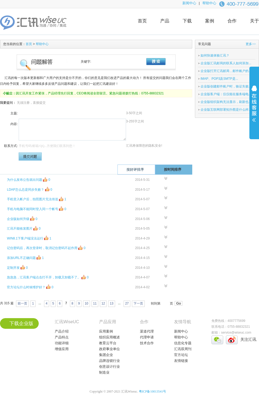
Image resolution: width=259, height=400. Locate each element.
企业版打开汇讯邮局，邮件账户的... (226, 71)
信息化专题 (182, 343)
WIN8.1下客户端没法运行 (29, 238)
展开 (254, 107)
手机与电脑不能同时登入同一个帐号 (36, 208)
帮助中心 (209, 3)
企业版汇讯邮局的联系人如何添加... (226, 63)
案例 (209, 20)
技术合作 (147, 343)
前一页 (22, 303)
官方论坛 (181, 355)
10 (86, 303)
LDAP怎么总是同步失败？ (29, 189)
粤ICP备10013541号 (152, 391)
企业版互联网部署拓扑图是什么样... (226, 109)
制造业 (104, 372)
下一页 (138, 303)
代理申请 (147, 337)
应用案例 (106, 331)
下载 (187, 20)
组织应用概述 (109, 337)
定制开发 (17, 267)
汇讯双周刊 (182, 349)
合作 (232, 20)
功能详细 (62, 343)
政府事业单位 (109, 349)
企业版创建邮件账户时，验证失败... (226, 86)
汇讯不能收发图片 (24, 228)
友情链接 (181, 361)
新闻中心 (189, 3)
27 (127, 303)
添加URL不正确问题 (25, 257)
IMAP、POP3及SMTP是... (219, 79)
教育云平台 (107, 343)
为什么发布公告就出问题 (28, 179)
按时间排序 (177, 169)
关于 (254, 20)
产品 (164, 20)
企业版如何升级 (22, 218)
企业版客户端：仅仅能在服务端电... (226, 94)
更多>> (251, 44)
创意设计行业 (109, 367)
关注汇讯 (248, 339)
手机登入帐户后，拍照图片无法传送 (36, 199)
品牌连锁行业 (109, 361)
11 (95, 303)
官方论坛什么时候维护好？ (30, 287)
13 (111, 303)
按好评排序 (140, 169)
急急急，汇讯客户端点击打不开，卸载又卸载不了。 (48, 277)
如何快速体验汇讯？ (215, 55)
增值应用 (62, 349)
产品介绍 (62, 331)
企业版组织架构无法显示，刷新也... (226, 102)
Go (178, 303)
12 (103, 303)
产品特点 (62, 337)
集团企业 (106, 355)
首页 (142, 20)
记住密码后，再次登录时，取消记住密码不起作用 (46, 247)
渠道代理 (147, 331)
